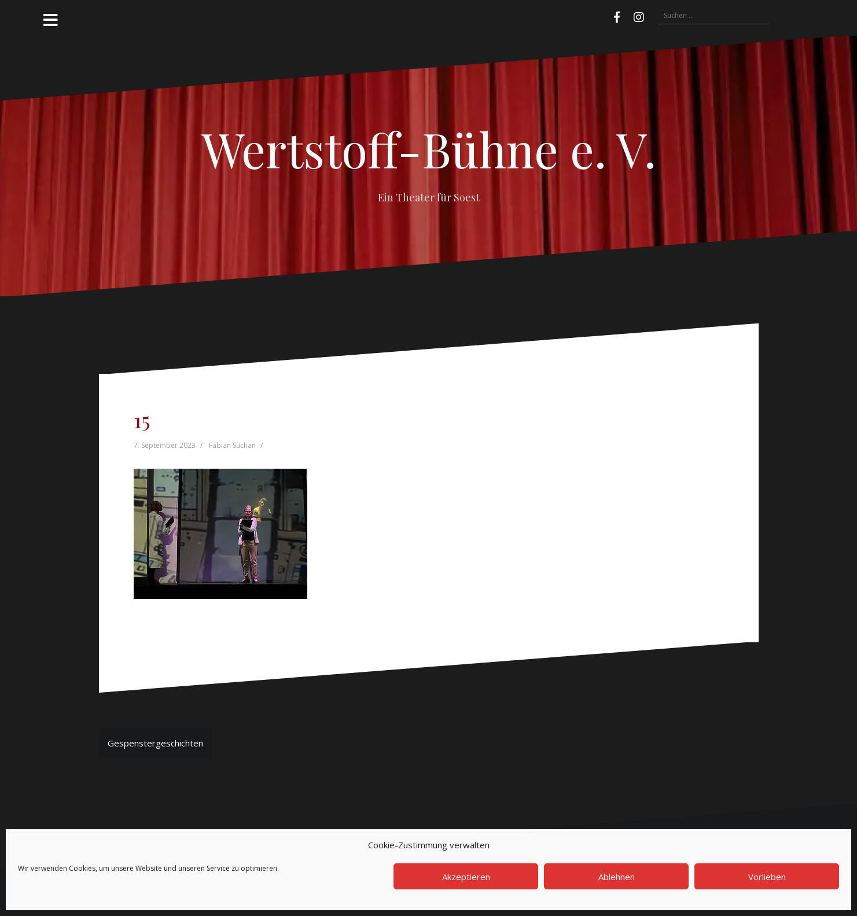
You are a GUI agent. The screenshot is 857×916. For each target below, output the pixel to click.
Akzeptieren (466, 876)
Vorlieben (767, 876)
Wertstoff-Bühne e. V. (428, 149)
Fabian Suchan (232, 445)
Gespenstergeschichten (155, 743)
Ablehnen (616, 876)
